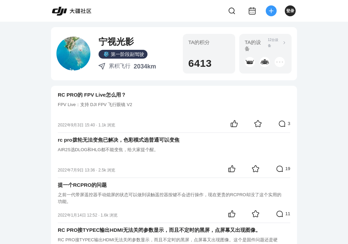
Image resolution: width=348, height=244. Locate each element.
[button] (250, 62)
